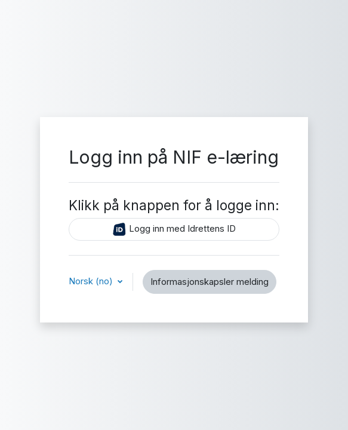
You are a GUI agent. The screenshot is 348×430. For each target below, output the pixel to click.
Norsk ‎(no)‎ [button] (92, 281)
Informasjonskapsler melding (209, 282)
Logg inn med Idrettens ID (174, 229)
